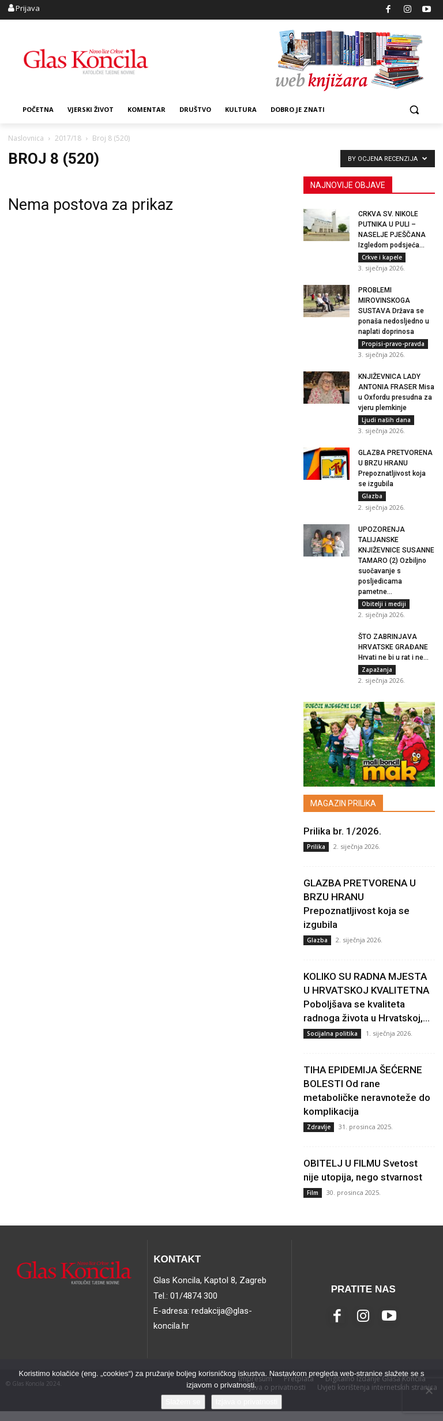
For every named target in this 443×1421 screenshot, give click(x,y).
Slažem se (183, 1401)
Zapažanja (377, 678)
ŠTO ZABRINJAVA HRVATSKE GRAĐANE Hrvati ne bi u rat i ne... (393, 655)
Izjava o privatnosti (247, 1401)
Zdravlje (319, 1136)
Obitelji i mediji (384, 610)
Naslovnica (26, 138)
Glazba (372, 501)
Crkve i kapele (382, 257)
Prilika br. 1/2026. (342, 840)
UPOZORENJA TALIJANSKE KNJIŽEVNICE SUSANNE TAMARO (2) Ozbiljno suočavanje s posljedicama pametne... (396, 567)
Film (312, 1202)
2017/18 (68, 138)
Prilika (316, 856)
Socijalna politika (332, 1043)
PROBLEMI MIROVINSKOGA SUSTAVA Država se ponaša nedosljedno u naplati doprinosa (393, 312)
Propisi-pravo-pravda (393, 345)
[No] (428, 1390)
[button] (413, 109)
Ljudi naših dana (386, 423)
